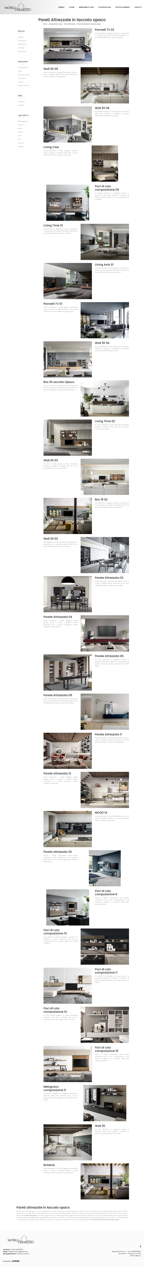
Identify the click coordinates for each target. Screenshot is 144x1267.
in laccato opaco (24, 75)
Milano (20, 128)
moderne (21, 105)
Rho (19, 139)
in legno (21, 82)
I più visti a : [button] (23, 115)
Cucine (71, 7)
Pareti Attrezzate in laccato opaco (89, 24)
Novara (20, 132)
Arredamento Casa (86, 7)
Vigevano (21, 146)
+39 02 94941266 (17, 1250)
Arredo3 (20, 37)
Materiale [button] (23, 61)
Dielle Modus (22, 44)
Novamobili (22, 51)
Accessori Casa (104, 7)
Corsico (20, 125)
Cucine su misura (23, 1254)
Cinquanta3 (22, 41)
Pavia (20, 136)
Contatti (138, 7)
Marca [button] (21, 31)
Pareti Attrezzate (70, 24)
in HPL (20, 71)
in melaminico (23, 68)
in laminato (22, 78)
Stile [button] (20, 95)
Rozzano (21, 143)
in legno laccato (23, 86)
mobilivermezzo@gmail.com (18, 1252)
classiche (21, 102)
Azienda (61, 7)
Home (45, 24)
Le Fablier (21, 48)
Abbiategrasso (23, 121)
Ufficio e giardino (123, 7)
